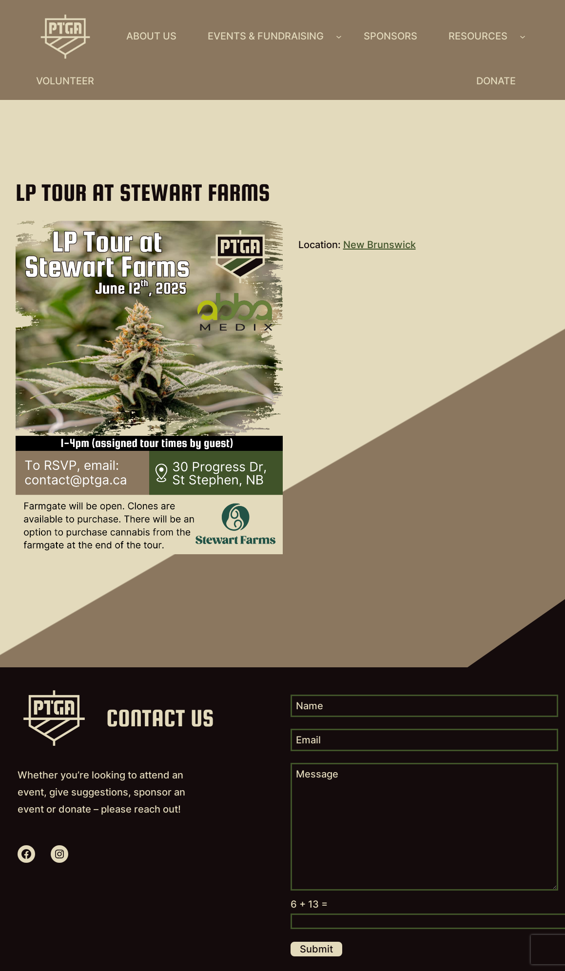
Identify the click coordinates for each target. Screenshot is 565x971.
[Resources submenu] (523, 36)
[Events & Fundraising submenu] (339, 36)
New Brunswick (379, 245)
